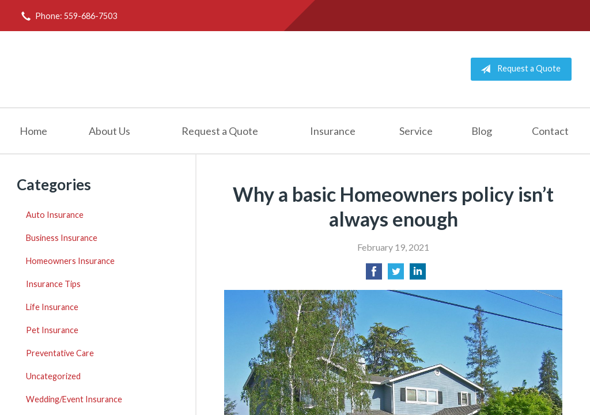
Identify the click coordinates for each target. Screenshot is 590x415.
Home (33, 130)
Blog (481, 130)
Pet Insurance (52, 330)
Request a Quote (518, 69)
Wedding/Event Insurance (74, 399)
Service (416, 130)
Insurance (332, 130)
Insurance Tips (53, 284)
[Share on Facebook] (374, 274)
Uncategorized (53, 376)
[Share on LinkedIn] (418, 274)
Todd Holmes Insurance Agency (153, 69)
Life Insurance (52, 307)
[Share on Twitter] (396, 274)
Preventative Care (60, 353)
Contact (550, 130)
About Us (109, 130)
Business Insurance (61, 238)
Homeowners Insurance (70, 261)
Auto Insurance (55, 215)
